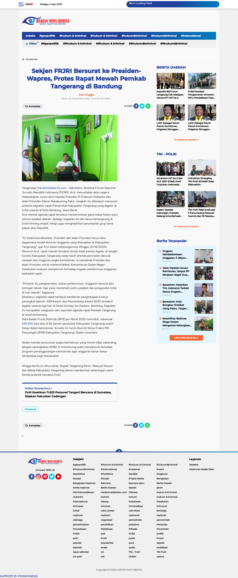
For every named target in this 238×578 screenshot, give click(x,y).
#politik (133, 474)
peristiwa (134, 524)
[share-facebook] (136, 106)
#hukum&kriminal (134, 35)
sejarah (161, 542)
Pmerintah (163, 529)
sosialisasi (162, 547)
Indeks (30, 35)
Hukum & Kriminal (167, 497)
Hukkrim (78, 497)
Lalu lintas (134, 510)
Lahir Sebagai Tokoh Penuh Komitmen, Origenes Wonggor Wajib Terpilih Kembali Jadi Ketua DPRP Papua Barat (170, 126)
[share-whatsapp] (148, 106)
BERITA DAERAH (171, 67)
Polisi (132, 533)
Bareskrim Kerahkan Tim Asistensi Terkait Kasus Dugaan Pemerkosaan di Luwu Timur (177, 288)
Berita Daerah (164, 483)
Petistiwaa (106, 529)
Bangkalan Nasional (84, 483)
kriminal (105, 506)
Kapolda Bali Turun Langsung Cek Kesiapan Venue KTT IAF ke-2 (170, 94)
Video (33, 43)
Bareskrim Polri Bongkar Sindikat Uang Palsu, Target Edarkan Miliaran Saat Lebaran (176, 305)
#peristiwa (79, 474)
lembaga (161, 510)
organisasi (106, 519)
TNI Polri (161, 552)
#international (191, 35)
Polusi (160, 538)
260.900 (27, 323)
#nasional (30, 409)
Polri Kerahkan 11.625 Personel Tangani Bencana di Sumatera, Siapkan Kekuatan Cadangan (68, 394)
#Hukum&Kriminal (164, 35)
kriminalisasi (136, 506)
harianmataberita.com (52, 188)
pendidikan (107, 524)
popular (77, 542)
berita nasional (81, 487)
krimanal (78, 506)
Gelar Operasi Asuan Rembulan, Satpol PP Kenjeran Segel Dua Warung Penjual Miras (176, 271)
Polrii (104, 538)
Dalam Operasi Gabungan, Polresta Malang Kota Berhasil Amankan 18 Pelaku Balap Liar (168, 213)
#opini (160, 469)
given (160, 487)
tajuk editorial (81, 552)
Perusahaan (79, 529)
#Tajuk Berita (136, 478)
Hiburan (133, 492)
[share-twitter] (142, 106)
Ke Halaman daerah (186, 139)
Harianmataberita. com (114, 492)
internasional (80, 501)
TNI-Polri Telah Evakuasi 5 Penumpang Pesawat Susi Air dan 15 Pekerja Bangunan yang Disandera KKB (201, 213)
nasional (161, 515)
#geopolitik (47, 35)
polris (132, 538)
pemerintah (163, 519)
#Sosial (105, 478)
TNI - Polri (134, 552)
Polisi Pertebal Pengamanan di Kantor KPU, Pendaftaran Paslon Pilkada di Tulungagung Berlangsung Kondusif (202, 94)
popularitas (107, 542)
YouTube (61, 478)
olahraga (78, 519)
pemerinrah (135, 519)
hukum (133, 497)
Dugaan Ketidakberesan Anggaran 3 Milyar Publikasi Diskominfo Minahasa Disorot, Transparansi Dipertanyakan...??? (176, 255)
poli (103, 533)
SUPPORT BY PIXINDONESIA (19, 576)
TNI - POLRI (166, 154)
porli (131, 542)
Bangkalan (163, 478)
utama (160, 556)
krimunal (162, 506)
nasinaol (105, 515)
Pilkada (133, 529)
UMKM (132, 556)
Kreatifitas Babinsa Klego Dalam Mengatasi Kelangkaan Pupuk (177, 322)
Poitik (76, 533)
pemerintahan (81, 524)
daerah (132, 487)
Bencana (106, 483)
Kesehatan (162, 501)
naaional (77, 515)
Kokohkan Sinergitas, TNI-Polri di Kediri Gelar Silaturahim (201, 181)
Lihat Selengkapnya (186, 337)
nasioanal (134, 515)
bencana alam (136, 483)
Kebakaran (135, 501)
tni (102, 552)
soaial (104, 547)
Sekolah (77, 547)
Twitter (53, 478)
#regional (162, 474)
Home (29, 4)
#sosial (77, 478)
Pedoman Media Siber (201, 469)
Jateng (104, 501)
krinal (76, 510)
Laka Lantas (107, 510)
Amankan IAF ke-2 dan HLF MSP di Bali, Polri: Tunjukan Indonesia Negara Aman (170, 181)
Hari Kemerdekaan (83, 492)
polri (75, 538)
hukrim (105, 497)
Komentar (32, 106)
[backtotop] (119, 452)
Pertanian (162, 524)
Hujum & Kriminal (167, 492)
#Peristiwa (107, 474)
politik (160, 533)
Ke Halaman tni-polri (186, 226)
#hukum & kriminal (73, 35)
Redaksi (193, 464)
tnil (102, 556)
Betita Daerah (108, 487)
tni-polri (77, 556)
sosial (132, 547)
